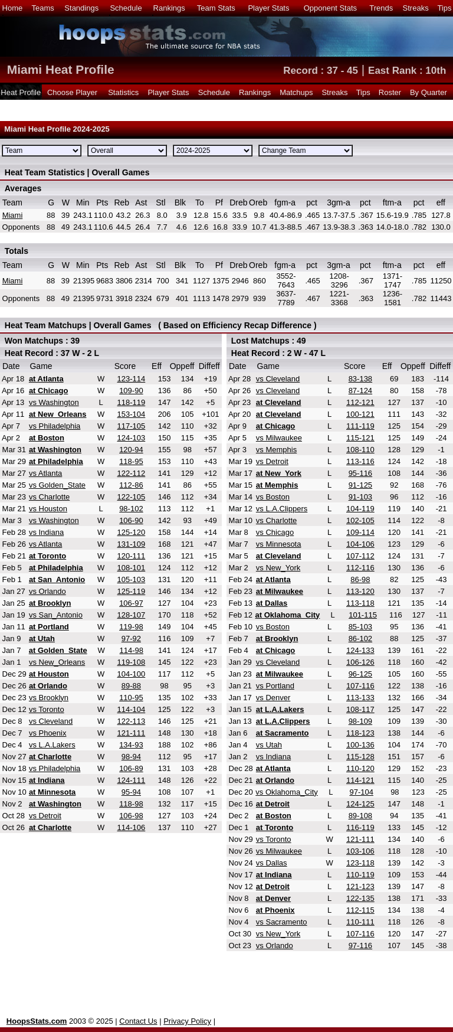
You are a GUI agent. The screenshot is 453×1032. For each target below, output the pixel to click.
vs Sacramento (281, 921)
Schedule (126, 8)
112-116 (360, 567)
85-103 (360, 626)
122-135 (360, 898)
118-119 (131, 402)
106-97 (131, 603)
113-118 (360, 603)
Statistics (123, 92)
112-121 (360, 402)
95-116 (360, 473)
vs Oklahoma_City (286, 792)
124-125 (360, 803)
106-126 (360, 662)
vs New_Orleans (57, 662)
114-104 (131, 709)
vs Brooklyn (48, 697)
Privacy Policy (187, 1021)
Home (12, 8)
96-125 (360, 674)
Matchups (296, 92)
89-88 (131, 685)
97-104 (361, 792)
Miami (12, 215)
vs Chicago (275, 532)
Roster (390, 92)
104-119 (360, 508)
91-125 (360, 485)
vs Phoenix (48, 733)
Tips (444, 8)
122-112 (131, 473)
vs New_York (278, 567)
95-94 (131, 792)
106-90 (131, 520)
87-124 (360, 390)
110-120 (360, 768)
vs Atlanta (45, 473)
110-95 (131, 697)
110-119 (360, 874)
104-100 (131, 674)
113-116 (360, 461)
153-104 (131, 414)
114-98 (131, 650)
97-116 (360, 945)
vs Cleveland (51, 721)
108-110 (360, 449)
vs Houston (48, 508)
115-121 (360, 437)
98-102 (131, 508)
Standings (81, 8)
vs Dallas (271, 862)
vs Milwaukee (279, 437)
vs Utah (269, 744)
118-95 (131, 461)
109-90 (131, 390)
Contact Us (138, 1021)
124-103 (131, 437)
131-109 (131, 544)
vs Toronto (46, 709)
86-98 (360, 579)
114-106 (131, 827)
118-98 (131, 803)
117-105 (131, 426)
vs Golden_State (57, 485)
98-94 (131, 756)
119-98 (131, 626)
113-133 (360, 697)
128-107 (131, 614)
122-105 (131, 496)
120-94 (131, 449)
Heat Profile (21, 92)
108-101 (131, 567)
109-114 (360, 532)
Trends (381, 8)
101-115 (363, 614)
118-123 (360, 733)
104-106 (360, 544)
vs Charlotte (49, 496)
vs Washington (54, 402)
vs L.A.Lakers (52, 744)
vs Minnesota (278, 544)
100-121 (360, 414)
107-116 (360, 685)
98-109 (360, 721)
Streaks (416, 8)
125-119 (131, 591)
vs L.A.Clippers (281, 508)
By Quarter (428, 92)
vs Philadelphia (54, 426)
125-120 (131, 532)
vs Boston (273, 496)
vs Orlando (47, 591)
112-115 (360, 910)
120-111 (131, 555)
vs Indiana (46, 532)
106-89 (131, 768)
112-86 (131, 485)
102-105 (360, 520)
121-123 (360, 886)
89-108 (360, 815)
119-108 (131, 662)
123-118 (360, 862)
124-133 (360, 650)
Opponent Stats (330, 8)
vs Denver (273, 697)
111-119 (360, 426)
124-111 (131, 780)
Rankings (169, 8)
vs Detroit (45, 815)
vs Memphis (276, 449)
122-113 (131, 721)
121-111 (131, 733)
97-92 (131, 638)
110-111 (360, 921)
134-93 (131, 744)
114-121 (360, 780)
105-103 (131, 579)
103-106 (360, 851)
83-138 (360, 378)
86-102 (360, 638)
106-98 (131, 815)
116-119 (360, 827)
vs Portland (275, 685)
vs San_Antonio (56, 614)
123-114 (131, 378)
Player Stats (268, 8)
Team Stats (216, 8)
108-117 (360, 709)
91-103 (360, 496)
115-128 (360, 756)
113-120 (360, 591)
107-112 (360, 555)
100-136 (360, 744)
